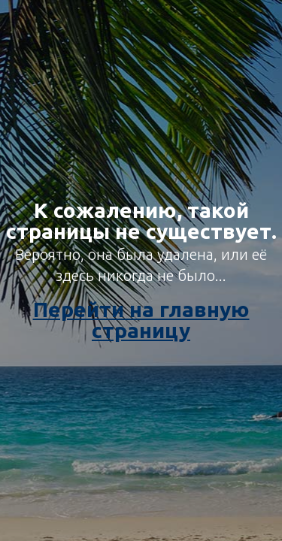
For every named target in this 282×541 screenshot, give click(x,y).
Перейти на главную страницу (141, 320)
